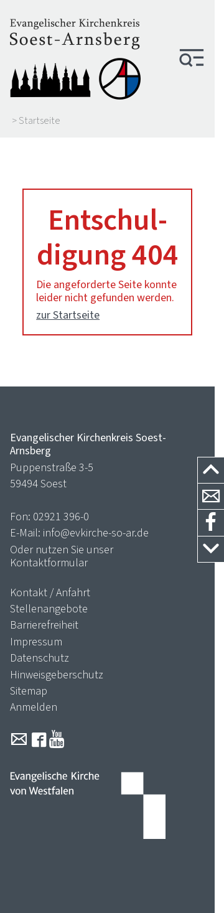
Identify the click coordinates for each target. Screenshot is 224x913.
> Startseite (36, 121)
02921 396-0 (61, 516)
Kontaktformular (49, 562)
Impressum (36, 641)
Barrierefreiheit (44, 624)
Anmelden (33, 707)
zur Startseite (68, 314)
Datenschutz (39, 657)
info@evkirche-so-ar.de (96, 532)
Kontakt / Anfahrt (50, 592)
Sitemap (28, 690)
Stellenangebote (49, 608)
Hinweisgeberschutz (56, 674)
